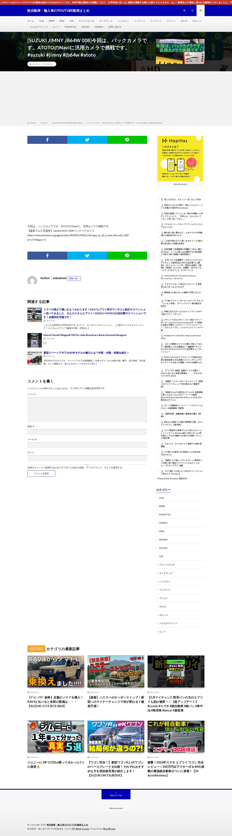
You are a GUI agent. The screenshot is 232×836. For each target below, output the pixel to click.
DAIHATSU (70, 26)
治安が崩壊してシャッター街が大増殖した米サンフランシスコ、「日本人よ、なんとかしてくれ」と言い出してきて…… (182, 216)
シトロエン (123, 20)
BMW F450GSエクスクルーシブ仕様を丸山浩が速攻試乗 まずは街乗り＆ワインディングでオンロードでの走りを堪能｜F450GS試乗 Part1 (181, 360)
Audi (41, 20)
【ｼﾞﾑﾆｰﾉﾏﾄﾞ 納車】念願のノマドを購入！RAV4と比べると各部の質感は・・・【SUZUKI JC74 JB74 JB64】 (181, 373)
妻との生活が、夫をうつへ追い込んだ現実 (182, 199)
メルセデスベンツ (39, 26)
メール (32, 439)
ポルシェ (196, 20)
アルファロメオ (86, 20)
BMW (51, 20)
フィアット (139, 20)
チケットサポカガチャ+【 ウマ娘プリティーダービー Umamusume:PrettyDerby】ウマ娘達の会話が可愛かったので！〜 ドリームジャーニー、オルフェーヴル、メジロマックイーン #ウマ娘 (182, 325)
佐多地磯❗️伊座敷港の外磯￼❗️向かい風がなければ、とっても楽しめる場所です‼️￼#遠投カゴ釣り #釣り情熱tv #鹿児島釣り (181, 252)
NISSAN (163, 539)
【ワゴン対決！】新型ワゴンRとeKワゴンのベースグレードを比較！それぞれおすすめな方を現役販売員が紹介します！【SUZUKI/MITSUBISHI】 (115, 769)
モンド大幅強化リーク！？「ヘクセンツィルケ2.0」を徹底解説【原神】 (182, 406)
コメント (31, 394)
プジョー (171, 20)
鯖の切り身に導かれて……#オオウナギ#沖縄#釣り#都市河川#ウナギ (181, 234)
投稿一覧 (73, 278)
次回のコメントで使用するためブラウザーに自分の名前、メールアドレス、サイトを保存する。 (75, 467)
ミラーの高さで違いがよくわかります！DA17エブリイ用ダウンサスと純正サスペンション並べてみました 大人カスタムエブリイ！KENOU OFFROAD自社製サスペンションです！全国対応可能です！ (95, 313)
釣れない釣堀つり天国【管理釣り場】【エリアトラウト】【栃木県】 (182, 423)
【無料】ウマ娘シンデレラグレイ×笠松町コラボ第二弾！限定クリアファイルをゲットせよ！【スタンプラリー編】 (181, 463)
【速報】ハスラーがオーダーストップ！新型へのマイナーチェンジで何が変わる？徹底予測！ (182, 384)
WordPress (109, 828)
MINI (62, 20)
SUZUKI (85, 26)
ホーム (30, 20)
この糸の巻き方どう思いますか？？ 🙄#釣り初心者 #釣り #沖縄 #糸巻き (182, 242)
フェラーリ (156, 20)
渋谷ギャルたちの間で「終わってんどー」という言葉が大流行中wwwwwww (182, 206)
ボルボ (184, 20)
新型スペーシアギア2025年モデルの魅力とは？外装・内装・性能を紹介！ (86, 352)
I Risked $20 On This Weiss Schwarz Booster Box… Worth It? (178, 277)
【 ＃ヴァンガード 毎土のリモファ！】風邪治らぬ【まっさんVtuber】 (181, 285)
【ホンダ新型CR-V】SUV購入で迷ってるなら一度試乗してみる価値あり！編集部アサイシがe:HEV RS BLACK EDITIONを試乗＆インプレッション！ (181, 348)
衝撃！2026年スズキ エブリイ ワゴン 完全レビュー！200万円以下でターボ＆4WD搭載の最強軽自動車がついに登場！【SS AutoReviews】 (176, 769)
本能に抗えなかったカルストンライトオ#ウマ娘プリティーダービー (181, 312)
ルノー (56, 26)
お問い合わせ (115, 26)
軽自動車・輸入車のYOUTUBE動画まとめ (67, 824)
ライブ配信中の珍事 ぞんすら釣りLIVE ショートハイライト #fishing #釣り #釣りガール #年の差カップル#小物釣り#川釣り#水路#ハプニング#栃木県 (181, 434)
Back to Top (116, 795)
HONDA (99, 26)
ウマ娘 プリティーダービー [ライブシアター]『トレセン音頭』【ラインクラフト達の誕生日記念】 (182, 303)
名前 (31, 426)
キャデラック (106, 20)
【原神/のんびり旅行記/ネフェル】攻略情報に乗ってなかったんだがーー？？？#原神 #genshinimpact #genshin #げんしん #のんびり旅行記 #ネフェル (182, 396)
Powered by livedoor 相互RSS (172, 478)
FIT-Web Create (80, 828)
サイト (30, 452)
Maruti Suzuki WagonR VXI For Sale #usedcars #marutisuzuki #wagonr (85, 334)
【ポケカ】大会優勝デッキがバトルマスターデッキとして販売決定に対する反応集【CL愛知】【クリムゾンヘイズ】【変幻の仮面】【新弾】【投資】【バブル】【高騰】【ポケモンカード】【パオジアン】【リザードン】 (182, 265)
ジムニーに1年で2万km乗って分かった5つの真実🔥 (55, 764)
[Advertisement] (116, 97)
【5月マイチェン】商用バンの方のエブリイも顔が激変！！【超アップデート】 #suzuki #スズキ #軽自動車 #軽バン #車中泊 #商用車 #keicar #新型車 (175, 704)
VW (71, 20)
